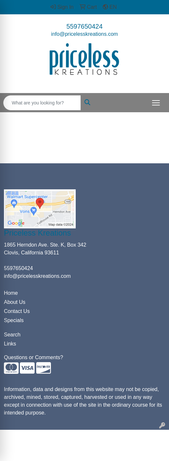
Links (10, 343)
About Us (14, 302)
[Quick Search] (42, 102)
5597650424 (84, 26)
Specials (13, 320)
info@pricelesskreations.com (84, 34)
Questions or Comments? (33, 357)
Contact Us (17, 311)
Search (12, 334)
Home (11, 293)
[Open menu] (155, 102)
